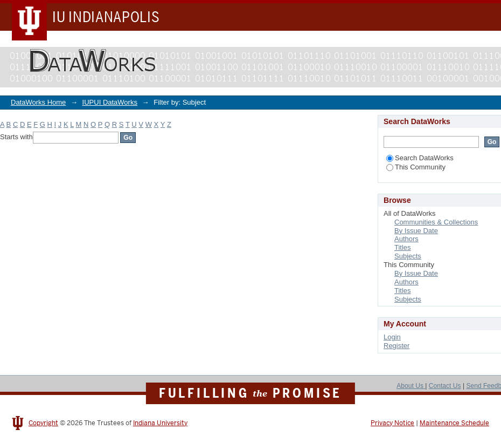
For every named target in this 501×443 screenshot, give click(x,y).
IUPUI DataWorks (109, 102)
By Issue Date (416, 231)
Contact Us (445, 386)
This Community (416, 167)
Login (392, 337)
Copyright (43, 423)
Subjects (407, 256)
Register (396, 346)
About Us (410, 386)
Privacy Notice (392, 423)
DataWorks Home (38, 102)
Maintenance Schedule (454, 423)
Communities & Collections (436, 222)
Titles (402, 247)
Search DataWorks (420, 158)
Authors (406, 239)
